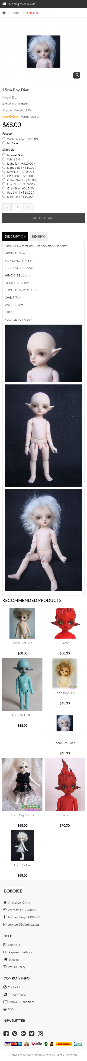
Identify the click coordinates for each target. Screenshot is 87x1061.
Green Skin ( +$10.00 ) (22, 180)
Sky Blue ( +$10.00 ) (20, 172)
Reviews (39, 236)
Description (15, 236)
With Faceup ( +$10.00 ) (23, 139)
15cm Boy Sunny (22, 815)
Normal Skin (15, 155)
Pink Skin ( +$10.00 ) (21, 176)
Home (15, 13)
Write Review (30, 117)
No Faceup (14, 143)
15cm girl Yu (22, 865)
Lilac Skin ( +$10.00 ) (21, 184)
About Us (11, 945)
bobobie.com (42, 1055)
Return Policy (14, 967)
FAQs (9, 1009)
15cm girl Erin (22, 643)
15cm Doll (32, 13)
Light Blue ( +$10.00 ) (21, 167)
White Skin (14, 159)
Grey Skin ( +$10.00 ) (21, 188)
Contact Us (13, 987)
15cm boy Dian (64, 743)
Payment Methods (17, 952)
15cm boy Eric (65, 693)
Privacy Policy (14, 994)
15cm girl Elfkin (22, 715)
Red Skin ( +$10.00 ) (20, 192)
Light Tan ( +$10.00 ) (21, 163)
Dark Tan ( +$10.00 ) (20, 196)
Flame (65, 643)
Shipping (11, 959)
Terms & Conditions (19, 1002)
